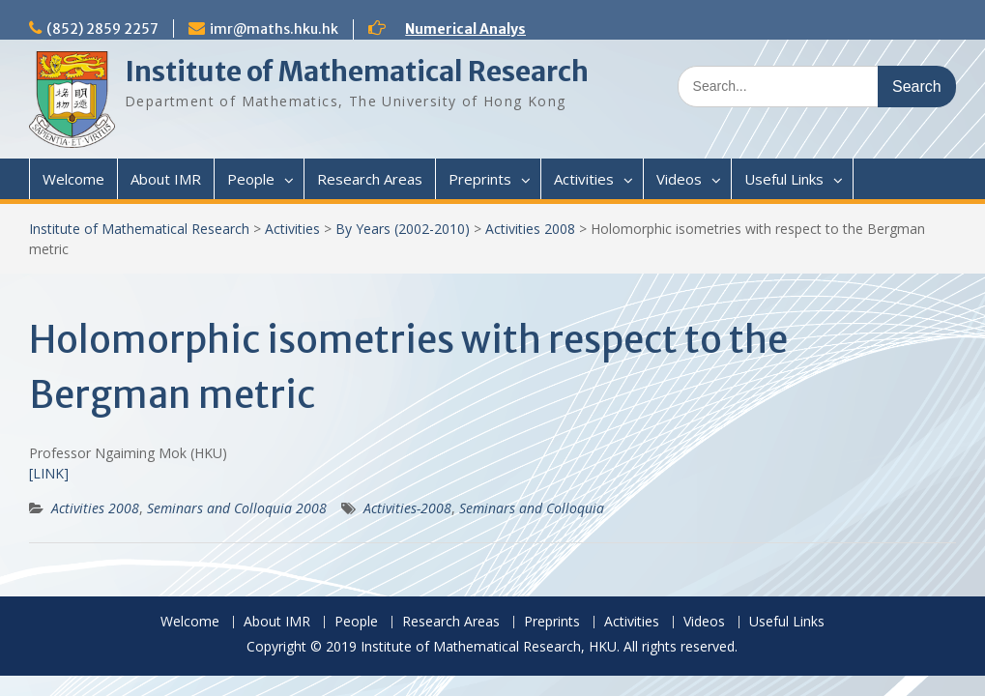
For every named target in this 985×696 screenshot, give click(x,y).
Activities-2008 (407, 508)
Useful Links (784, 178)
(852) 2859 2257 (102, 29)
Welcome (73, 178)
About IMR (165, 178)
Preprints (480, 178)
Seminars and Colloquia (531, 508)
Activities (584, 178)
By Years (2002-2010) (402, 228)
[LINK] (49, 473)
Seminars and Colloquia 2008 (237, 508)
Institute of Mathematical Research (357, 71)
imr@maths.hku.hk (274, 29)
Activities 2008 (530, 228)
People (251, 178)
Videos (679, 178)
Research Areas (369, 178)
